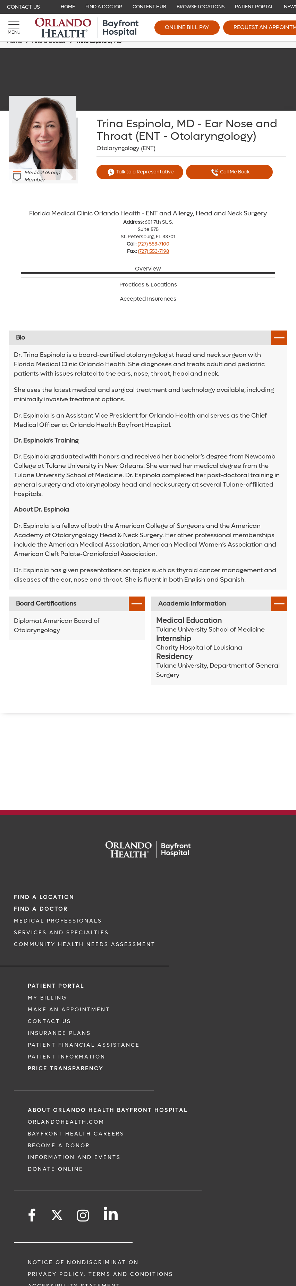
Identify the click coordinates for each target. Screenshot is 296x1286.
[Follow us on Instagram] (83, 1216)
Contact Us (23, 6)
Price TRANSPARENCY (65, 1068)
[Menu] (14, 28)
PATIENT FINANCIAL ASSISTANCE (84, 1044)
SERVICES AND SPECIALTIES (61, 932)
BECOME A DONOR (59, 1145)
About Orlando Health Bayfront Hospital (108, 1110)
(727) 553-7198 (153, 251)
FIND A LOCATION (44, 897)
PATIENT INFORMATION (66, 1056)
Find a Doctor (41, 909)
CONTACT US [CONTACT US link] (49, 1021)
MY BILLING (47, 997)
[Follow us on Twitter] (57, 1213)
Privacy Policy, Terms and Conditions (100, 1274)
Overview (148, 268)
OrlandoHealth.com (66, 1121)
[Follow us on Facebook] (32, 1216)
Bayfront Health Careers (76, 1133)
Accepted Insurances (148, 298)
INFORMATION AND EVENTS (74, 1157)
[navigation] (148, 7)
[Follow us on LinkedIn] (111, 1213)
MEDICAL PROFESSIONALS (58, 920)
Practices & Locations (148, 284)
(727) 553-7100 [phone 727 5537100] (153, 244)
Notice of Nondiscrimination (83, 1262)
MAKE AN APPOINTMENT (69, 1009)
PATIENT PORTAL (56, 986)
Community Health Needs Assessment (84, 944)
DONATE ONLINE (55, 1169)
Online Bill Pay (187, 27)
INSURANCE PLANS (59, 1033)
